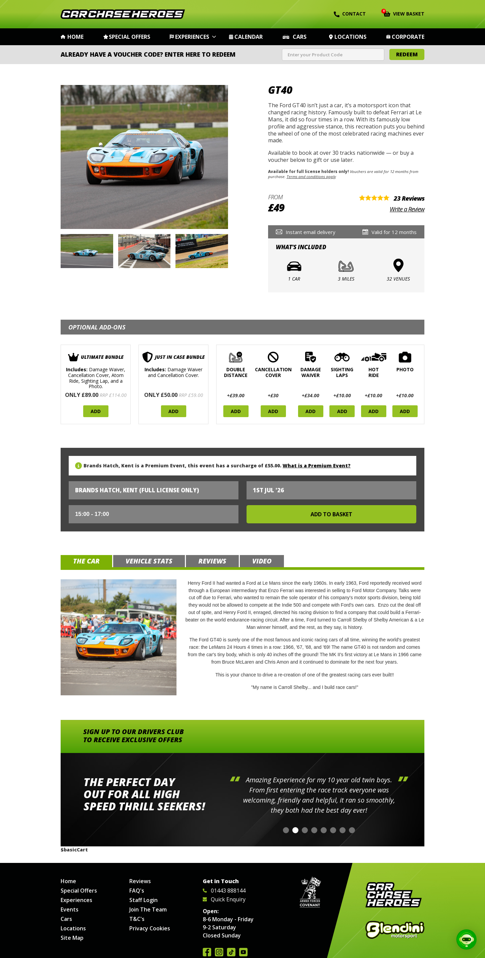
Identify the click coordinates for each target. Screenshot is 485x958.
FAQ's (136, 890)
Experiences (192, 36)
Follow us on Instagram (219, 952)
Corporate (408, 36)
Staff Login (143, 900)
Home (75, 36)
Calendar (248, 36)
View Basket (404, 13)
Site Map (72, 937)
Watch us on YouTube (243, 952)
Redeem (407, 54)
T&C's (136, 919)
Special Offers (129, 36)
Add (96, 411)
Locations (350, 36)
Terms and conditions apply (311, 176)
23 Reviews (409, 198)
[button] (286, 830)
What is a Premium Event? (317, 465)
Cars (299, 36)
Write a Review (407, 209)
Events (69, 909)
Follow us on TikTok (231, 952)
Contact (350, 13)
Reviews (140, 881)
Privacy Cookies (149, 928)
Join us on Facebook (207, 952)
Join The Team (148, 909)
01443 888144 (224, 890)
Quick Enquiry (224, 899)
